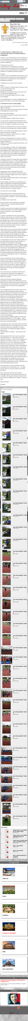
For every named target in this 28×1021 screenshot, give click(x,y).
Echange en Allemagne (9, 933)
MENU (21, 13)
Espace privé (11, 1008)
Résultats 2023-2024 (5, 20)
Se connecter (6, 1)
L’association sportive (10, 18)
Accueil (2, 18)
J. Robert (24, 44)
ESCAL (14, 1013)
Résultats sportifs (20, 18)
